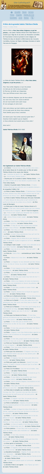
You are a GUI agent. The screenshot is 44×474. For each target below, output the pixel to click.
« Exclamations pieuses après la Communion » (21, 460)
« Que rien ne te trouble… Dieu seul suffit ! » (23, 249)
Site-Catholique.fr (22, 3)
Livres (20, 18)
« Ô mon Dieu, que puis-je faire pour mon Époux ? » (22, 329)
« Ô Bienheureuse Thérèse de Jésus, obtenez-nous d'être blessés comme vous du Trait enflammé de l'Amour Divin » (22, 193)
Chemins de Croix (29, 15)
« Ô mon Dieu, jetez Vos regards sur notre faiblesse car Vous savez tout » (19, 421)
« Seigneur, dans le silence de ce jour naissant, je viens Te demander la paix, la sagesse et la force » (21, 239)
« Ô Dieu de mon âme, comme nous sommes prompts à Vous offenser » (20, 226)
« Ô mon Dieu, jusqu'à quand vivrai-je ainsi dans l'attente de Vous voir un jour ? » (21, 340)
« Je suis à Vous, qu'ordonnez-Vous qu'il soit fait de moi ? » (21, 235)
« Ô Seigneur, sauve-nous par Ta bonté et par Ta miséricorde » (21, 374)
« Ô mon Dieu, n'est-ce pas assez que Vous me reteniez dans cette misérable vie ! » (20, 429)
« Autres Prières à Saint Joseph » (17, 217)
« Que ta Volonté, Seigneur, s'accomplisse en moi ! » (21, 382)
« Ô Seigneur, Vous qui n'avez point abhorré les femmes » (21, 359)
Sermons (31, 12)
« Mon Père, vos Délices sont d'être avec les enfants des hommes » (20, 222)
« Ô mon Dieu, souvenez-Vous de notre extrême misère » (21, 436)
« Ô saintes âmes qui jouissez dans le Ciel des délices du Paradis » (20, 417)
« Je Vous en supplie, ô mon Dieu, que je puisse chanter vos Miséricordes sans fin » (21, 425)
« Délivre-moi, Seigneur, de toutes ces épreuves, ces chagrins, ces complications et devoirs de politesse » (21, 282)
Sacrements (13, 18)
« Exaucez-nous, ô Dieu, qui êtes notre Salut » (25, 168)
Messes (24, 12)
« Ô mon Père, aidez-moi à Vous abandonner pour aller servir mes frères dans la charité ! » (21, 301)
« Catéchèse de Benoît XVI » (14, 174)
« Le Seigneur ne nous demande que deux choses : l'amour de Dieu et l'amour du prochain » (22, 263)
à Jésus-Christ (13, 27)
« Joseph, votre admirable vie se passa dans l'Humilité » (21, 246)
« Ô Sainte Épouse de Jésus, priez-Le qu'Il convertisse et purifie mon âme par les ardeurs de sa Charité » (20, 201)
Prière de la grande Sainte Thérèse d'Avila (20, 24)
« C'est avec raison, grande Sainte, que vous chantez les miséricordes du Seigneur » (21, 209)
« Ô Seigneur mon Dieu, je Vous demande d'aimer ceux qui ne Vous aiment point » (21, 352)
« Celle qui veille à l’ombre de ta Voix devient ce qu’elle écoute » (21, 180)
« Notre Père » (16, 253)
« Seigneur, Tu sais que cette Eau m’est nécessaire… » (21, 453)
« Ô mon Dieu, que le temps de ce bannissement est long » (21, 308)
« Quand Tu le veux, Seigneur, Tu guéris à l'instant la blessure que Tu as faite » (20, 363)
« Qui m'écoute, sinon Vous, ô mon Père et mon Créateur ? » (21, 273)
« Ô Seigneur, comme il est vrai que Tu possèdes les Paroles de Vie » (21, 449)
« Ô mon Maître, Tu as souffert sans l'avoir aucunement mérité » (20, 378)
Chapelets (19, 15)
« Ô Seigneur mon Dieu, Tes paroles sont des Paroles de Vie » (20, 399)
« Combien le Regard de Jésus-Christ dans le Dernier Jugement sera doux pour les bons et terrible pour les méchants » (21, 411)
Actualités (17, 12)
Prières (12, 15)
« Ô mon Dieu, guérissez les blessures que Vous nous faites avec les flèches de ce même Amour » (21, 317)
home (12, 12)
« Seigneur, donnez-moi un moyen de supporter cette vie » (21, 293)
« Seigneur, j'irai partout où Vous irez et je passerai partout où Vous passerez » (20, 404)
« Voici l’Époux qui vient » (31, 465)
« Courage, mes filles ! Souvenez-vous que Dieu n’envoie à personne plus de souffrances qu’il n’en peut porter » (20, 392)
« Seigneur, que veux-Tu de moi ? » (20, 311)
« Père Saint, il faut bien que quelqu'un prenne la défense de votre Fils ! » (21, 387)
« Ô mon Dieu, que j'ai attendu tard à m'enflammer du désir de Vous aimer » (18, 323)
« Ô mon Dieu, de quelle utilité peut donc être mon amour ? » (20, 440)
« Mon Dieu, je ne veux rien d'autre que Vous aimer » (20, 231)
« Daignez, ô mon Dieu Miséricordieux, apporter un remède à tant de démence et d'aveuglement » (22, 333)
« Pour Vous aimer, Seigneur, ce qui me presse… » (25, 347)
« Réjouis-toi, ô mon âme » (18, 258)
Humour (26, 18)
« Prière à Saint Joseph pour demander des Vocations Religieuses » (21, 214)
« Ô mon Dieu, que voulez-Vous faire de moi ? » (24, 277)
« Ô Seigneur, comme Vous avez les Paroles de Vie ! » (22, 457)
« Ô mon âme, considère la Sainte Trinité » (23, 287)
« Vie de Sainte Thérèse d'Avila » (16, 176)
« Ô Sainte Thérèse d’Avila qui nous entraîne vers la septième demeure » (22, 186)
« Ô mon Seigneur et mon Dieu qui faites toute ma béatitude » (21, 269)
